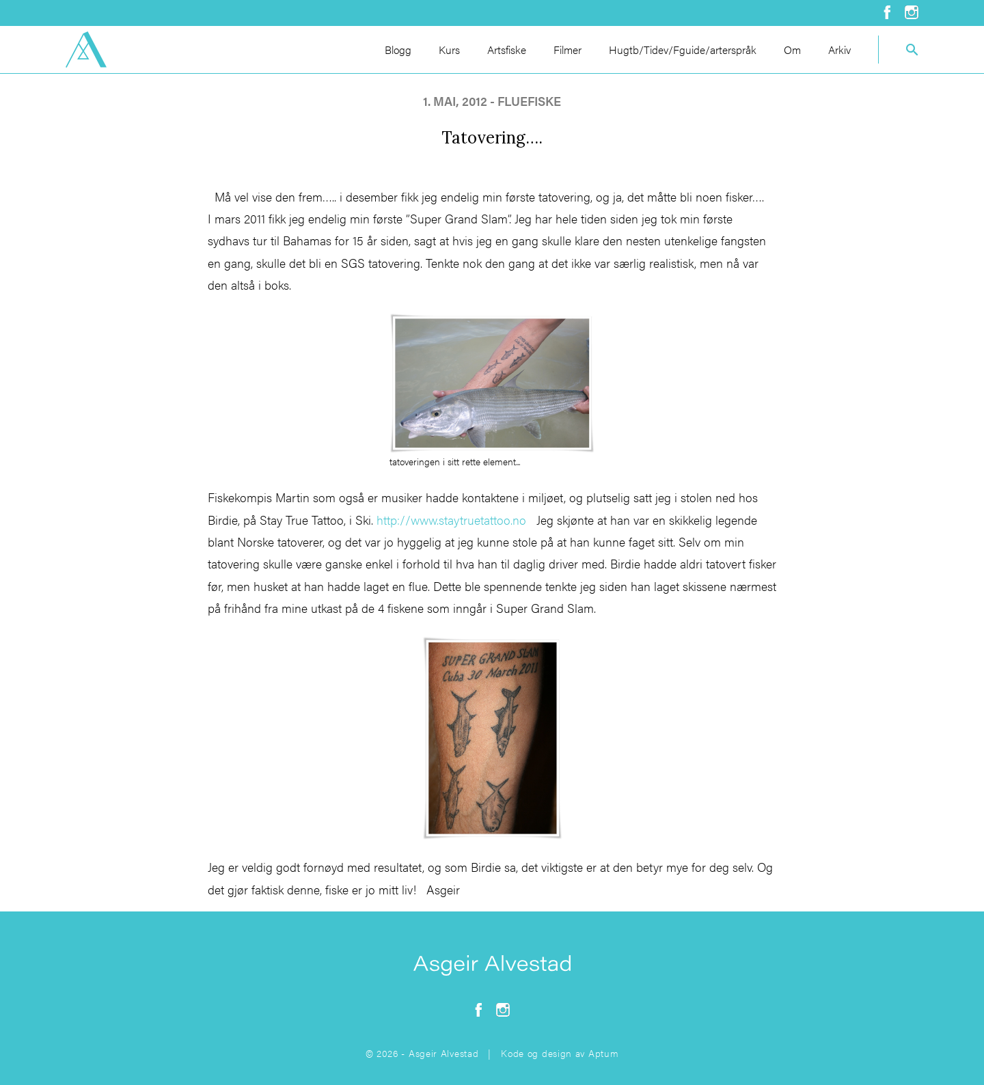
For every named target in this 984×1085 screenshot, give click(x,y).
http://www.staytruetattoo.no (451, 519)
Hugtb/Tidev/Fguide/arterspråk (682, 49)
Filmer (568, 49)
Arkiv (839, 49)
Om (792, 49)
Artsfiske (506, 49)
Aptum (603, 1053)
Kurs (449, 49)
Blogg (398, 49)
